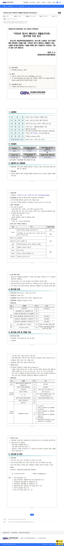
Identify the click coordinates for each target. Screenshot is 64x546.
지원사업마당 (10, 6)
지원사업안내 (21, 6)
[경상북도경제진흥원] (8, 2)
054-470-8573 (33, 16)
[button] (8, 16)
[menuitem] (26, 2)
